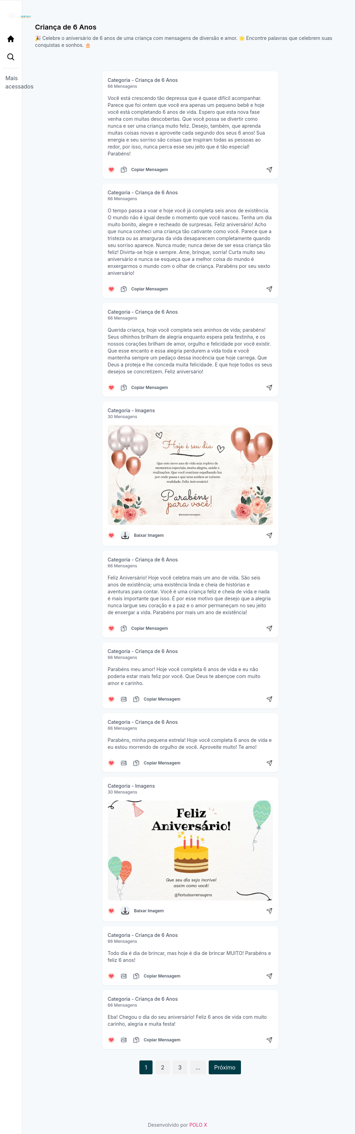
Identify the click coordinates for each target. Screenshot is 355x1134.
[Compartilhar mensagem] (269, 169)
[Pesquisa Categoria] (13, 58)
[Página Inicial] (13, 39)
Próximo (224, 1067)
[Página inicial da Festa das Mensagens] (13, 17)
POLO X (198, 1125)
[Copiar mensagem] (123, 169)
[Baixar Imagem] (125, 535)
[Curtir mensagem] (111, 169)
